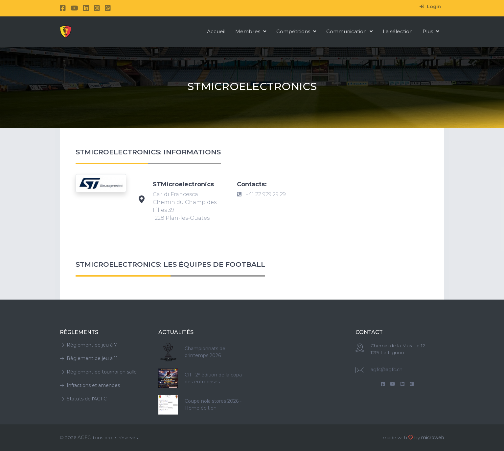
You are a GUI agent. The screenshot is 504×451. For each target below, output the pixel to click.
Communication (349, 31)
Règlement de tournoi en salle (98, 372)
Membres (250, 31)
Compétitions (296, 31)
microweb (432, 437)
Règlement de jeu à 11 (89, 358)
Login (430, 7)
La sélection (398, 31)
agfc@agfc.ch (386, 369)
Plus (431, 31)
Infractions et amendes (90, 385)
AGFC (84, 437)
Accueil (216, 31)
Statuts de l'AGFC (83, 399)
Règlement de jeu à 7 (88, 345)
